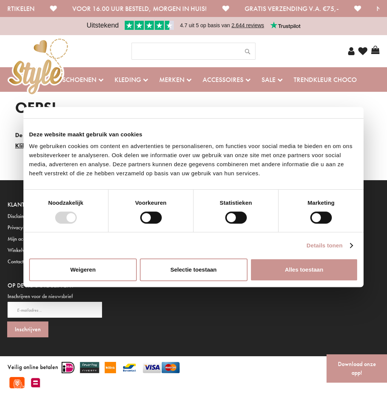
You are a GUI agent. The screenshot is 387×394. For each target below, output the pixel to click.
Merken (171, 79)
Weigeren (83, 269)
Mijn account (21, 238)
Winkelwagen (22, 250)
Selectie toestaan (193, 269)
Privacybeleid (22, 227)
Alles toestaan (304, 269)
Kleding (128, 79)
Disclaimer (18, 216)
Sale (269, 79)
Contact (15, 261)
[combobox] (193, 51)
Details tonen (324, 245)
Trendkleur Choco (325, 79)
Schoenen (79, 79)
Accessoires (223, 79)
